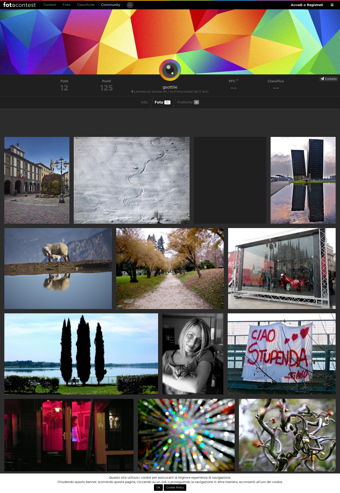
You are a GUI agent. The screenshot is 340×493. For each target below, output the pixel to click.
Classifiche (86, 5)
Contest (49, 5)
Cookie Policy (175, 487)
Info (144, 102)
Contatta (329, 79)
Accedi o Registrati (307, 5)
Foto (66, 5)
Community (110, 5)
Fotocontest (19, 4)
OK (158, 487)
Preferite (188, 102)
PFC (233, 81)
